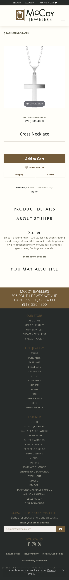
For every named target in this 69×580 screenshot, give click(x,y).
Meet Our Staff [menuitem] (34, 325)
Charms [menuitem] (34, 384)
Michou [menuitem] (34, 458)
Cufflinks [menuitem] (34, 380)
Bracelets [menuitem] (34, 366)
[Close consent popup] (63, 570)
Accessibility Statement (34, 560)
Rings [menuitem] (34, 353)
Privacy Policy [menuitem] (34, 338)
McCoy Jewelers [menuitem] (34, 426)
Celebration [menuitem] (34, 498)
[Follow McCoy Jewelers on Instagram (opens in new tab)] (34, 544)
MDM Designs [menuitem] (34, 453)
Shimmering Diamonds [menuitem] (34, 471)
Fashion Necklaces (17, 33)
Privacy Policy (31, 553)
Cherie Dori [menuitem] (34, 435)
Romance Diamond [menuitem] (34, 467)
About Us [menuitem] (35, 320)
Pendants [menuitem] (34, 357)
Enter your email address (34, 522)
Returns (50, 174)
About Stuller (34, 218)
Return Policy (13, 553)
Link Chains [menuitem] (34, 398)
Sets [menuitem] (34, 403)
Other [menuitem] (34, 375)
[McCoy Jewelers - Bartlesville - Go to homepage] (34, 15)
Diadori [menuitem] (34, 485)
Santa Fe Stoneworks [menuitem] (34, 431)
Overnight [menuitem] (34, 476)
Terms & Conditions (52, 553)
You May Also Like (34, 269)
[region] (34, 77)
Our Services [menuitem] (34, 329)
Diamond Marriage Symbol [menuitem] (34, 489)
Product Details (35, 209)
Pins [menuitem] (34, 394)
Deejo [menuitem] (34, 422)
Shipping (19, 174)
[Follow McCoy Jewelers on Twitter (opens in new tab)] (39, 544)
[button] (16, 2)
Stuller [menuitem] (34, 480)
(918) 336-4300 (34, 121)
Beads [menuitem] (34, 389)
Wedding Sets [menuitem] (34, 407)
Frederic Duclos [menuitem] (34, 449)
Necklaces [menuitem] (34, 371)
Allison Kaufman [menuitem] (34, 494)
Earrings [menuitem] (34, 362)
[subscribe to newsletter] (60, 529)
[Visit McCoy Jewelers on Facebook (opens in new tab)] (28, 544)
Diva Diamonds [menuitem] (34, 503)
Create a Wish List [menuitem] (34, 334)
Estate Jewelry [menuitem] (34, 444)
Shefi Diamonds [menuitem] (34, 440)
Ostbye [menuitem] (34, 462)
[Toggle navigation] (63, 21)
